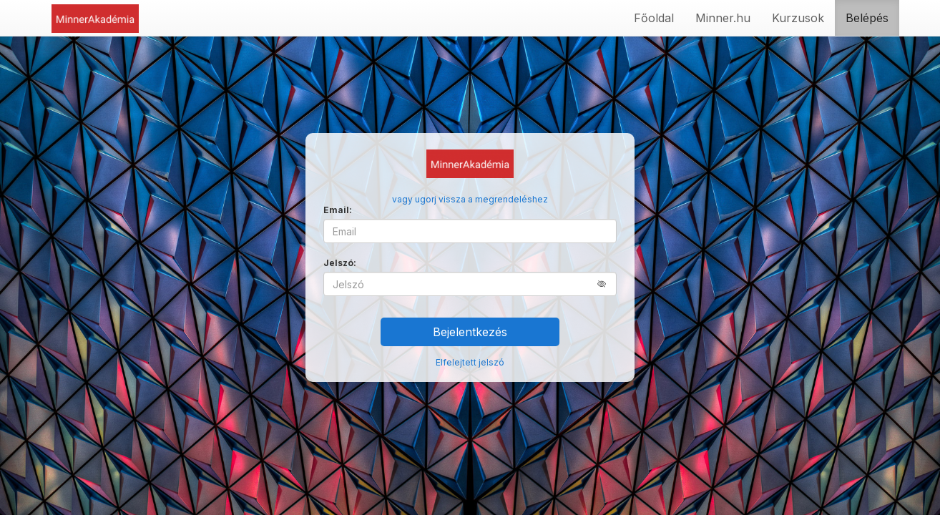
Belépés (867, 18)
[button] (607, 283)
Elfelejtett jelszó (470, 362)
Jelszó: (339, 263)
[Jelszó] (470, 284)
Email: (337, 210)
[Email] (470, 231)
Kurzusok (798, 18)
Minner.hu (722, 18)
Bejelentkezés (470, 332)
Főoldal (654, 18)
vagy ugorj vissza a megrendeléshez (470, 199)
